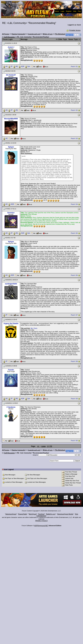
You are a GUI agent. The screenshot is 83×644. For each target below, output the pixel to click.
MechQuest (32, 514)
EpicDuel (41, 514)
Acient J (11, 47)
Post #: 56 (74, 275)
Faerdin (11, 370)
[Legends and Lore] (34, 34)
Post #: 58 (74, 361)
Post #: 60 (74, 440)
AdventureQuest (10, 514)
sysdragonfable (11, 284)
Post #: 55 (74, 233)
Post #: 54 (74, 204)
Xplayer (11, 147)
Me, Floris (34, 328)
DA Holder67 (11, 75)
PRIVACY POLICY (41, 520)
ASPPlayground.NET (41, 525)
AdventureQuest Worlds (65, 514)
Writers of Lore (47, 34)
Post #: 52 (74, 110)
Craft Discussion (9, 37)
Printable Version (73, 30)
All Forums (5, 34)
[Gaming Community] (18, 34)
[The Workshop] (60, 34)
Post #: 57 (74, 315)
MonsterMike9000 (11, 119)
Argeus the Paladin (11, 323)
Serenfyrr (11, 213)
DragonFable (22, 514)
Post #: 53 (74, 138)
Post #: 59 (74, 398)
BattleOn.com (50, 514)
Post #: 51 (74, 66)
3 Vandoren (11, 407)
